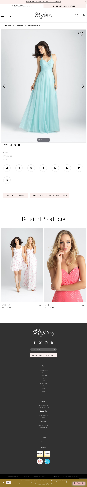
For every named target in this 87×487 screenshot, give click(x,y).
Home (8, 26)
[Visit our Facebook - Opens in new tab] (34, 342)
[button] (76, 15)
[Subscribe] (54, 349)
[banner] (43, 15)
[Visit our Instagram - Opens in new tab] (46, 342)
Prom (43, 373)
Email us (43, 442)
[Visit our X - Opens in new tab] (40, 342)
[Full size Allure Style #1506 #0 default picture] (43, 86)
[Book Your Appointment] (65, 6)
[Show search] (11, 15)
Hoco (43, 380)
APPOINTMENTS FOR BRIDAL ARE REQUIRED (43, 2)
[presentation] (22, 265)
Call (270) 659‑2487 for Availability (49, 196)
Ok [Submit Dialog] (8, 483)
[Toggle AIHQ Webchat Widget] (79, 483)
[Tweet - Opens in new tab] (11, 145)
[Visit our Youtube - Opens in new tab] (52, 342)
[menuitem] (22, 6)
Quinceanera (43, 375)
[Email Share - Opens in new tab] (19, 145)
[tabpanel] (43, 86)
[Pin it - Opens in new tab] (15, 145)
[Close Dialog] (3, 483)
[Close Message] (85, 1)
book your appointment (43, 355)
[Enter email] (43, 349)
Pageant (43, 378)
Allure (19, 26)
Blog (43, 391)
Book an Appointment (15, 196)
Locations (43, 386)
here (47, 485)
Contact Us (43, 383)
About (43, 388)
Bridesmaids (34, 26)
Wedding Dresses (43, 370)
